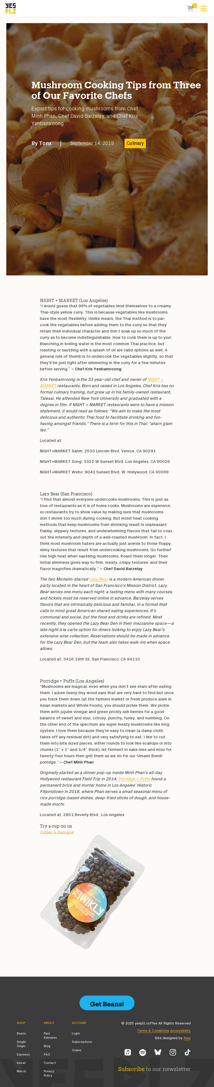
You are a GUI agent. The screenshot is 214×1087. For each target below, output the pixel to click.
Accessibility (180, 1031)
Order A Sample (57, 831)
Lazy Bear (98, 579)
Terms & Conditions (153, 1031)
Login (76, 1033)
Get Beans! (107, 1003)
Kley (187, 1038)
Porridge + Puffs (134, 779)
